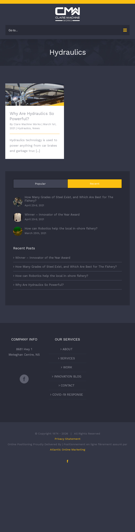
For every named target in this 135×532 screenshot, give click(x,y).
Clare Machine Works (27, 124)
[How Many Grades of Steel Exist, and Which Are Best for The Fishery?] (17, 200)
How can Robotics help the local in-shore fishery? (61, 228)
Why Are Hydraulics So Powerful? (39, 285)
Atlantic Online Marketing (67, 449)
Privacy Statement (68, 438)
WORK (67, 367)
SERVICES (67, 358)
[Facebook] (24, 378)
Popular (40, 183)
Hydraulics (24, 128)
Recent (94, 183)
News (36, 128)
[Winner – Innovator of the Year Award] (17, 215)
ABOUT (68, 349)
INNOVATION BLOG (67, 376)
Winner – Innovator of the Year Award (52, 214)
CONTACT (68, 385)
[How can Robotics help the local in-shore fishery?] (17, 229)
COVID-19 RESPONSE (67, 394)
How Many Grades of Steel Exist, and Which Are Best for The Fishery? (69, 198)
